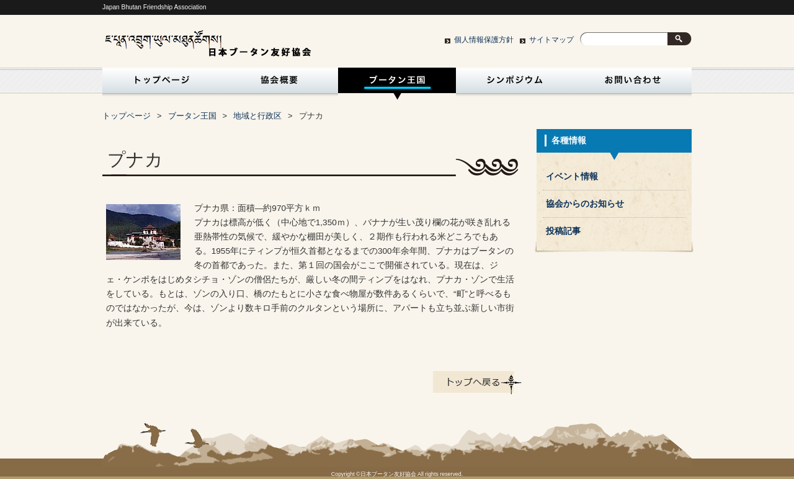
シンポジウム (515, 84)
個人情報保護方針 (484, 39)
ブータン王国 (397, 84)
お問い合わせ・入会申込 (633, 84)
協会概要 (279, 84)
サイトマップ (551, 39)
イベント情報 (572, 176)
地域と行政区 (257, 115)
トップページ (159, 84)
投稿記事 (563, 231)
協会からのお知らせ (585, 203)
